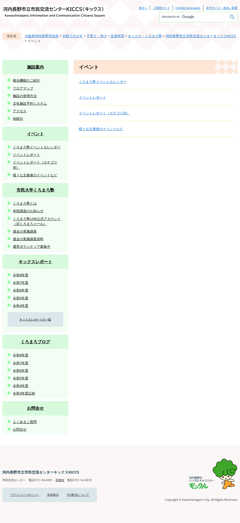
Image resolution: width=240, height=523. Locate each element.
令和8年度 (20, 275)
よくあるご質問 (25, 421)
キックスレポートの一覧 (35, 319)
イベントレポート (92, 97)
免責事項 (53, 495)
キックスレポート (35, 262)
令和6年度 (20, 290)
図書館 (60, 480)
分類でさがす (72, 35)
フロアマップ (23, 88)
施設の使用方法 (25, 95)
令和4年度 (20, 305)
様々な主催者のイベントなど (101, 128)
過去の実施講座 (25, 231)
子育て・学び (96, 35)
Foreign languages (188, 8)
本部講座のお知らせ (28, 211)
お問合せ (35, 408)
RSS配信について (78, 495)
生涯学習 (117, 35)
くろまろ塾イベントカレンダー (103, 81)
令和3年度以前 (24, 393)
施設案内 (35, 67)
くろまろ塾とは (25, 203)
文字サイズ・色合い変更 (222, 8)
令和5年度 (20, 298)
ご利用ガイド (161, 8)
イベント (35, 134)
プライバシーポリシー (24, 495)
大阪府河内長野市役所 (42, 35)
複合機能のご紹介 (26, 80)
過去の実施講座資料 (28, 239)
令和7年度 (20, 282)
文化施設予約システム (30, 103)
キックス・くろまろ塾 (145, 35)
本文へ (143, 8)
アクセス (19, 111)
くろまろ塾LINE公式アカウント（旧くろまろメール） (37, 221)
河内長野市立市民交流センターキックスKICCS (201, 35)
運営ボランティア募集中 (31, 246)
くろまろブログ (35, 342)
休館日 (18, 118)
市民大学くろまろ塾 (35, 190)
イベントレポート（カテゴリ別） (104, 113)
